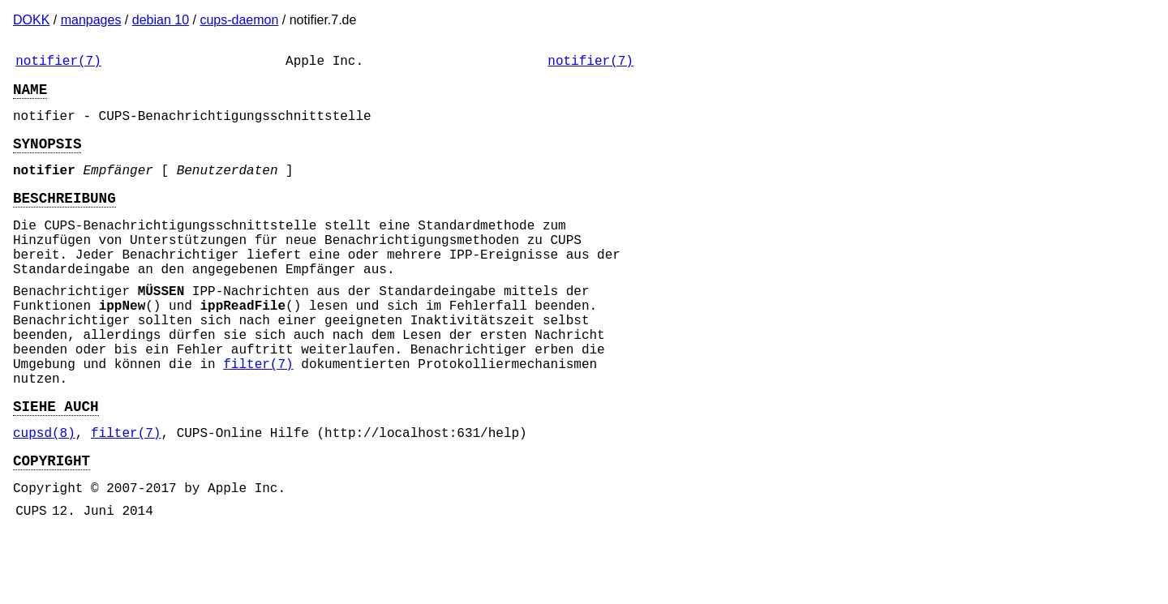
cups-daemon (239, 20)
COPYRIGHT (51, 524)
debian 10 (160, 20)
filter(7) (258, 415)
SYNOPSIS (47, 155)
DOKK (31, 20)
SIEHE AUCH (56, 463)
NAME (30, 95)
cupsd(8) (44, 494)
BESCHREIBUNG (64, 216)
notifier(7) (58, 63)
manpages (91, 20)
